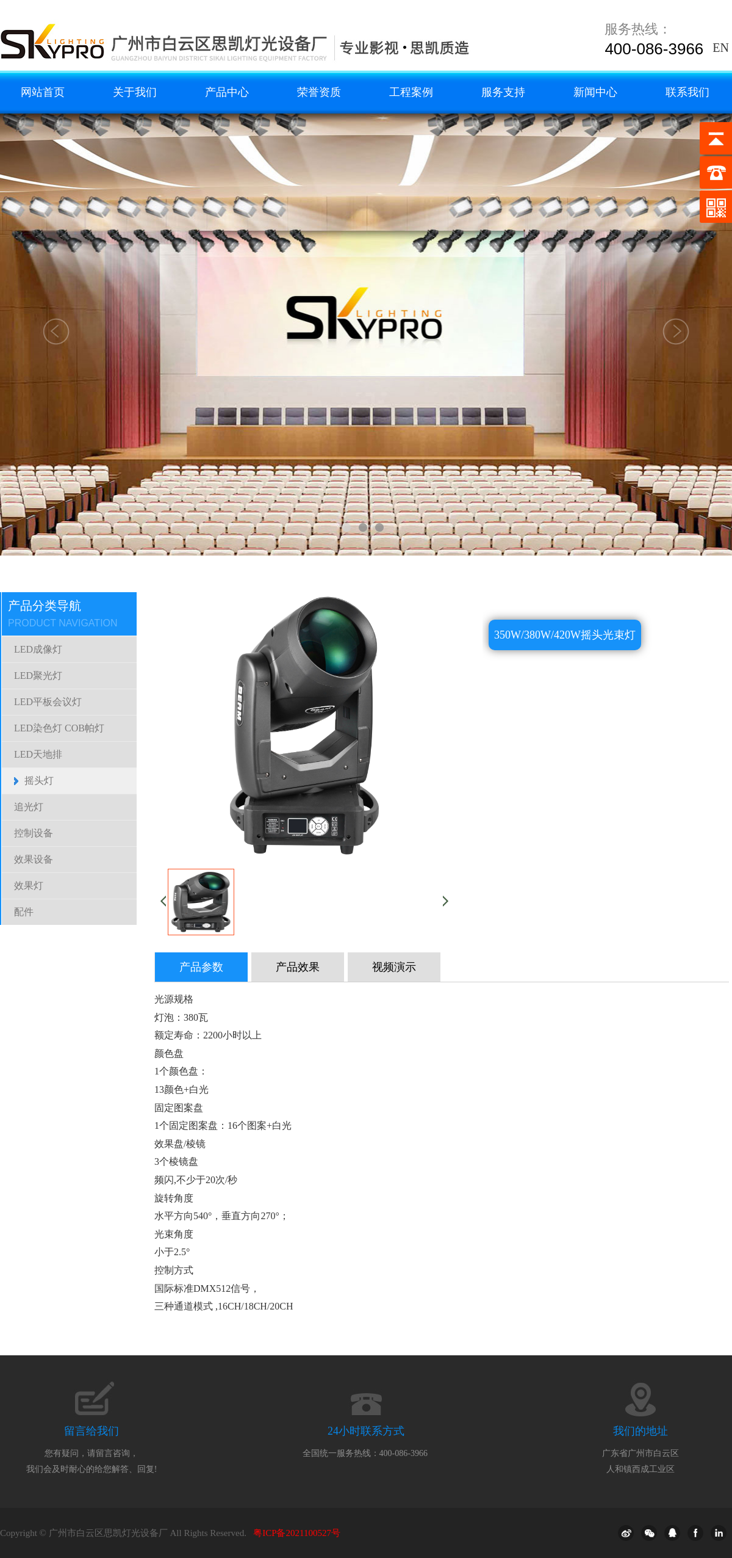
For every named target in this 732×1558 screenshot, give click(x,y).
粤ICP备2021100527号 (296, 1533)
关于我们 (135, 92)
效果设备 (33, 859)
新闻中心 (595, 92)
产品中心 (227, 92)
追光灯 (28, 807)
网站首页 (43, 92)
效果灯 (28, 885)
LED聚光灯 (38, 675)
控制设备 (33, 833)
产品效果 (298, 967)
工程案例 (411, 92)
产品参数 (201, 967)
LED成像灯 (38, 649)
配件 (24, 912)
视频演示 (394, 967)
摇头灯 (39, 780)
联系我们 (687, 92)
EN (720, 47)
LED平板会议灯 (48, 702)
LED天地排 (38, 754)
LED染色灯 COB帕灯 (59, 728)
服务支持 (503, 92)
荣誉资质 (319, 92)
